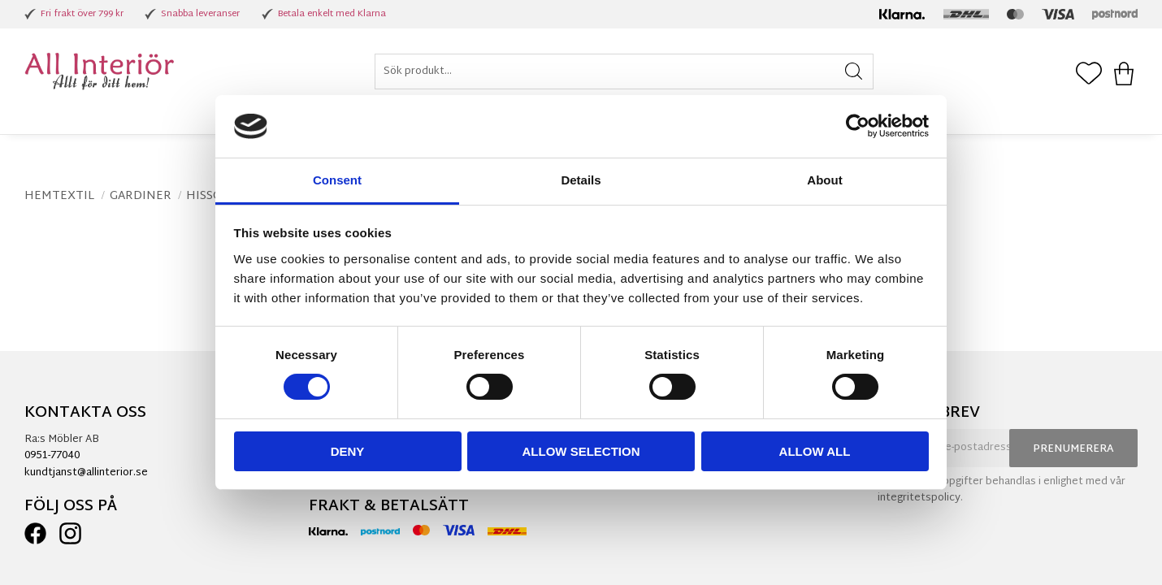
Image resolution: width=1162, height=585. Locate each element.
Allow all (815, 451)
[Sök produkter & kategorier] (624, 71)
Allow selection (581, 451)
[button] (1089, 75)
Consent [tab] (337, 180)
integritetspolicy (919, 498)
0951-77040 (52, 456)
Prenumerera (1073, 449)
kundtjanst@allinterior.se (86, 473)
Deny (348, 451)
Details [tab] (581, 180)
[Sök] (853, 71)
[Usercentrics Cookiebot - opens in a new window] (858, 126)
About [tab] (824, 180)
